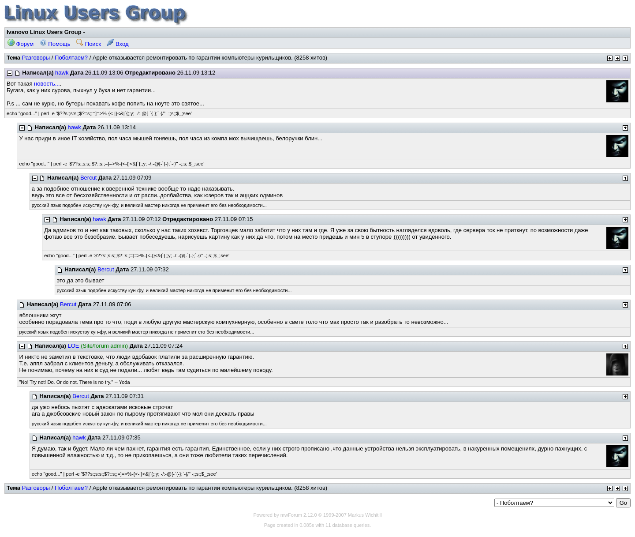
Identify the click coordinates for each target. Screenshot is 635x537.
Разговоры (36, 57)
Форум (20, 44)
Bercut (88, 177)
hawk (61, 72)
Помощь (55, 44)
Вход (117, 44)
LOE (73, 345)
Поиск (88, 44)
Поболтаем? (71, 57)
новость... (47, 83)
